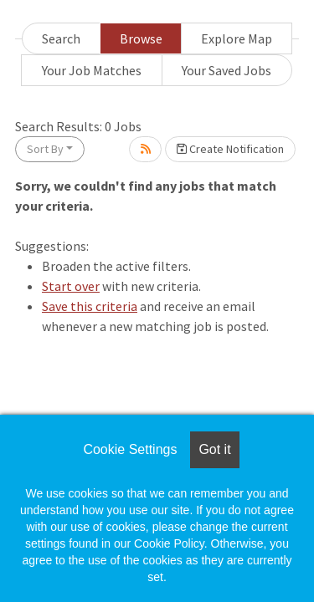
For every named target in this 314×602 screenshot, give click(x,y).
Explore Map (236, 38)
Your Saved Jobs (226, 70)
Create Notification (230, 148)
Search (61, 38)
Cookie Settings (130, 449)
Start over (71, 286)
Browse (141, 38)
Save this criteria (89, 306)
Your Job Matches (92, 70)
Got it (214, 449)
